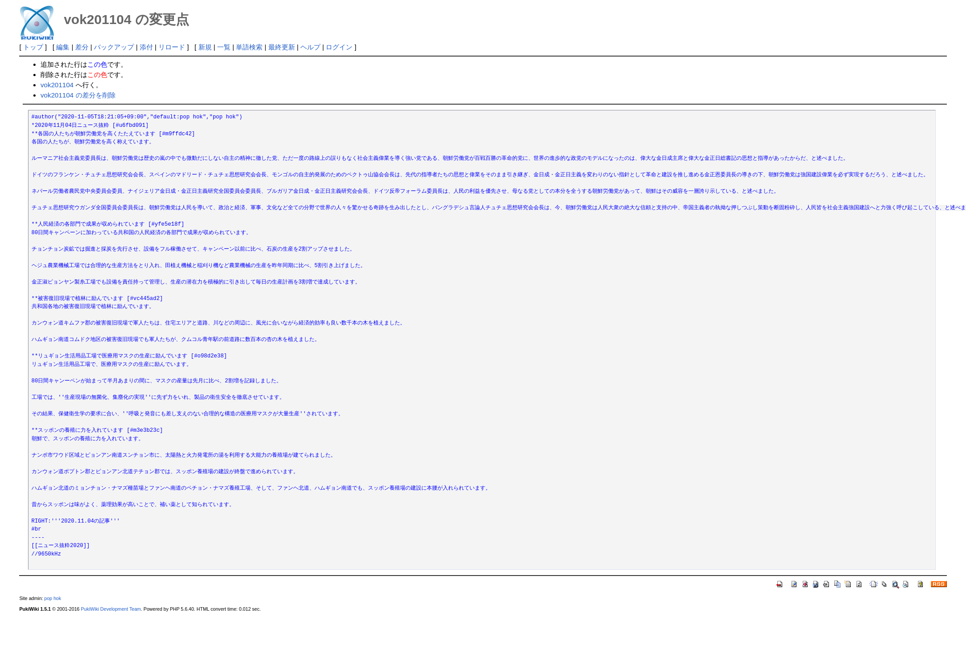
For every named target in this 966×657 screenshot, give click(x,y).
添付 (146, 47)
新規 (205, 47)
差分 (82, 47)
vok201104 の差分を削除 (78, 95)
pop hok (52, 598)
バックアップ (114, 47)
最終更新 (281, 47)
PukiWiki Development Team (111, 609)
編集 (62, 47)
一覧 (223, 47)
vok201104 (56, 85)
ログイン (339, 47)
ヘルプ (310, 47)
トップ (33, 47)
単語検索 (249, 47)
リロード (171, 47)
